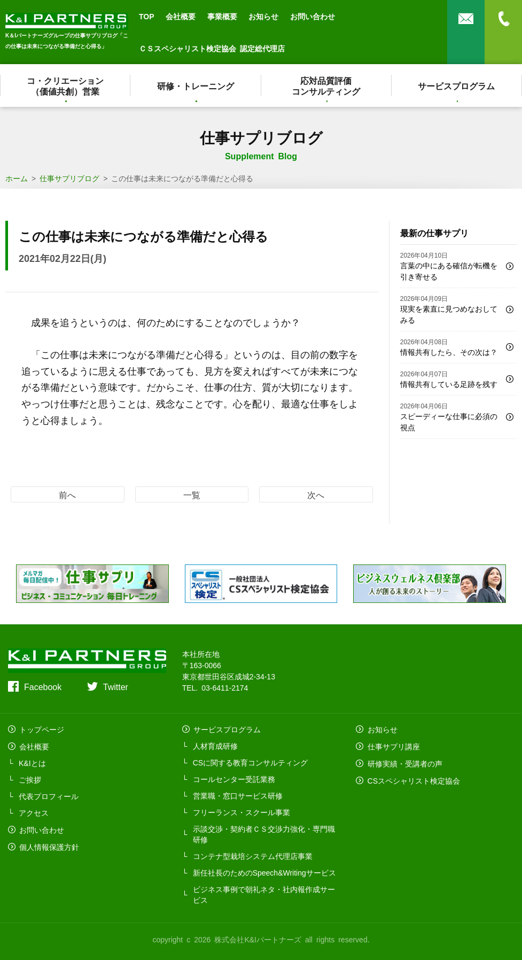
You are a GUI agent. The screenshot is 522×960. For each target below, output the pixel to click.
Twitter (115, 686)
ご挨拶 (30, 778)
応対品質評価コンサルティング (326, 85)
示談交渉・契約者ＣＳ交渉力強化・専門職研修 (264, 833)
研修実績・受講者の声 (404, 761)
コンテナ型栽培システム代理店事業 (253, 855)
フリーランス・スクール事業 (241, 811)
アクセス (34, 811)
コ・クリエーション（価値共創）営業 (65, 85)
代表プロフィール (49, 795)
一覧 (191, 494)
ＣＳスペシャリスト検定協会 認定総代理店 (212, 48)
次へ (315, 494)
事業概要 (222, 16)
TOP (146, 16)
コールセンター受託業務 (234, 778)
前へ (67, 494)
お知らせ (263, 16)
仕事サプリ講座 (393, 745)
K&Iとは (32, 761)
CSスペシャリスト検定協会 (413, 778)
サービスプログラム (456, 85)
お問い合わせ (312, 16)
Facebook (42, 686)
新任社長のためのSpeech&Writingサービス (264, 872)
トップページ (41, 728)
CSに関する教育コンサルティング (250, 761)
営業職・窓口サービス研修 (238, 795)
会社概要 (181, 16)
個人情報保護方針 (49, 844)
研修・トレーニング (195, 85)
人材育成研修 (215, 745)
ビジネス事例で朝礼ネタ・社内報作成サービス (264, 894)
